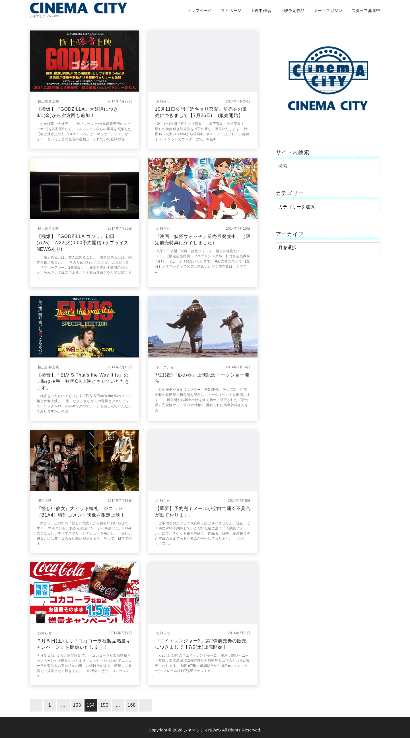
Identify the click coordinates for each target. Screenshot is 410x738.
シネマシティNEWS (202, 730)
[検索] (328, 166)
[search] (375, 166)
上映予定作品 (292, 10)
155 (104, 705)
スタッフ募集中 (366, 10)
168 (132, 705)
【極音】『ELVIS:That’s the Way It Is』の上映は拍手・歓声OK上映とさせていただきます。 (83, 381)
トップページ (199, 10)
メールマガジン (328, 10)
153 (77, 705)
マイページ (231, 10)
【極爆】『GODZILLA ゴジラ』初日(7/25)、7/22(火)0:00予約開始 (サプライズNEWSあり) (83, 243)
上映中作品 (260, 10)
